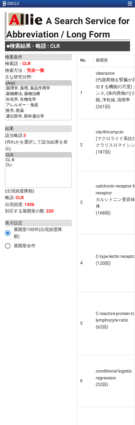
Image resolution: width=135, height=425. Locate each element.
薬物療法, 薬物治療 (38, 94)
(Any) (38, 83)
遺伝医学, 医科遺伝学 (38, 116)
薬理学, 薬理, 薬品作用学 (38, 88)
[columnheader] (85, 60)
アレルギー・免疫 (38, 105)
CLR (38, 155)
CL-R (38, 160)
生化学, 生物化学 (38, 99)
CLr (38, 165)
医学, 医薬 (38, 111)
